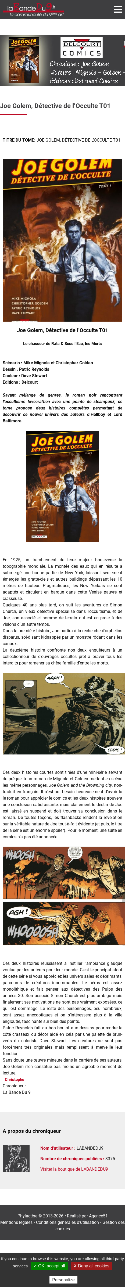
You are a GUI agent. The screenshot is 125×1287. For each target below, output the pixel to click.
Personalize (63, 1280)
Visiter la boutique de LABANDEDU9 (74, 1169)
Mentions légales (16, 1222)
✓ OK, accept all (49, 1266)
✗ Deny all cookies (91, 1266)
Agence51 (98, 1215)
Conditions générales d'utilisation (67, 1222)
